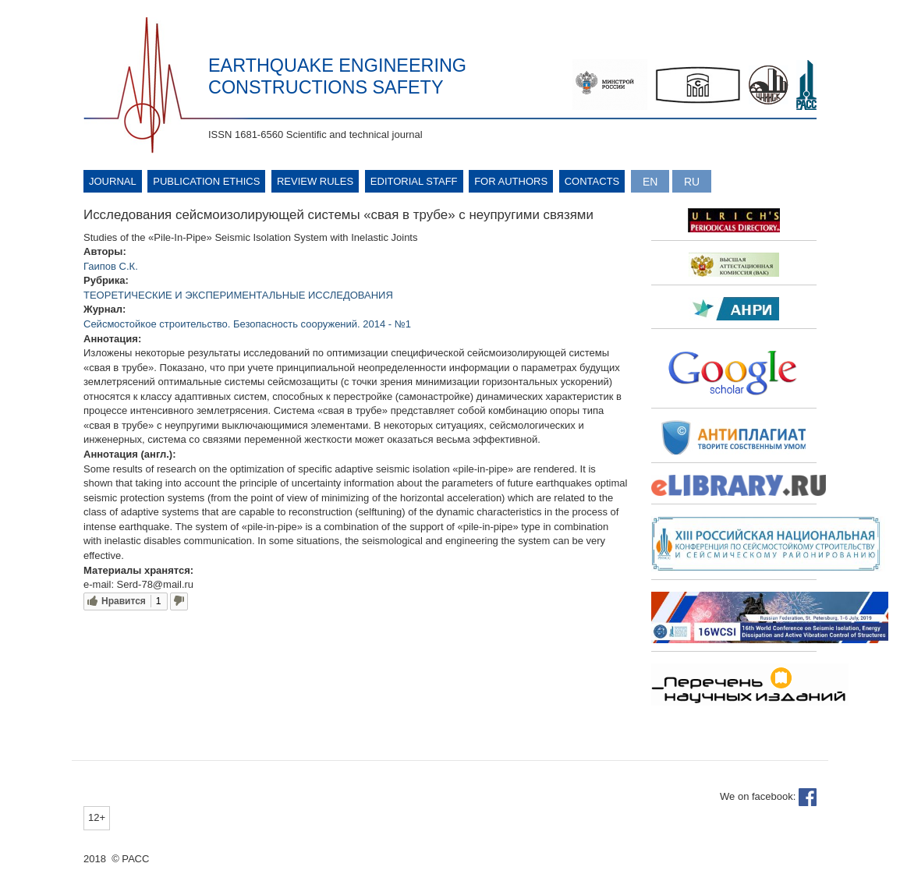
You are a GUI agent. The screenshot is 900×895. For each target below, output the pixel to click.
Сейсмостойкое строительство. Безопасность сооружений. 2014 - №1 (247, 324)
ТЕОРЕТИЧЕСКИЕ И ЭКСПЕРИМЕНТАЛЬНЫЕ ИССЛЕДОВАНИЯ (238, 295)
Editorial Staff (414, 181)
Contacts (592, 181)
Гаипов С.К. (110, 266)
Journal (112, 181)
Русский (691, 181)
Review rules (315, 181)
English (650, 181)
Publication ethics (206, 181)
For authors (510, 181)
